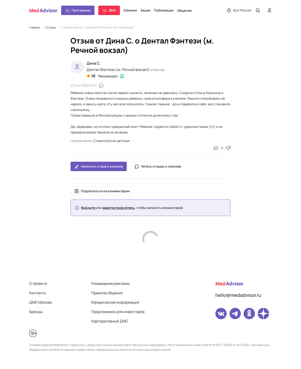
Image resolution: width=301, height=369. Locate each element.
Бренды (36, 311)
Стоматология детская (111, 140)
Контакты (37, 292)
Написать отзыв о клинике (98, 166)
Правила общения (107, 292)
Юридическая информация (115, 302)
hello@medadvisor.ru (238, 295)
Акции (145, 10)
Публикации (163, 10)
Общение (184, 10)
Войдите (88, 208)
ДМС (109, 10)
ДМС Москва (40, 302)
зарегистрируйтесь (118, 208)
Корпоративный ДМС (109, 321)
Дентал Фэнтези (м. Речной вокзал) (118, 69)
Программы (78, 10)
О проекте (38, 283)
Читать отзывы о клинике (157, 166)
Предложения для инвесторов (118, 311)
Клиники (130, 10)
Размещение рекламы (110, 283)
